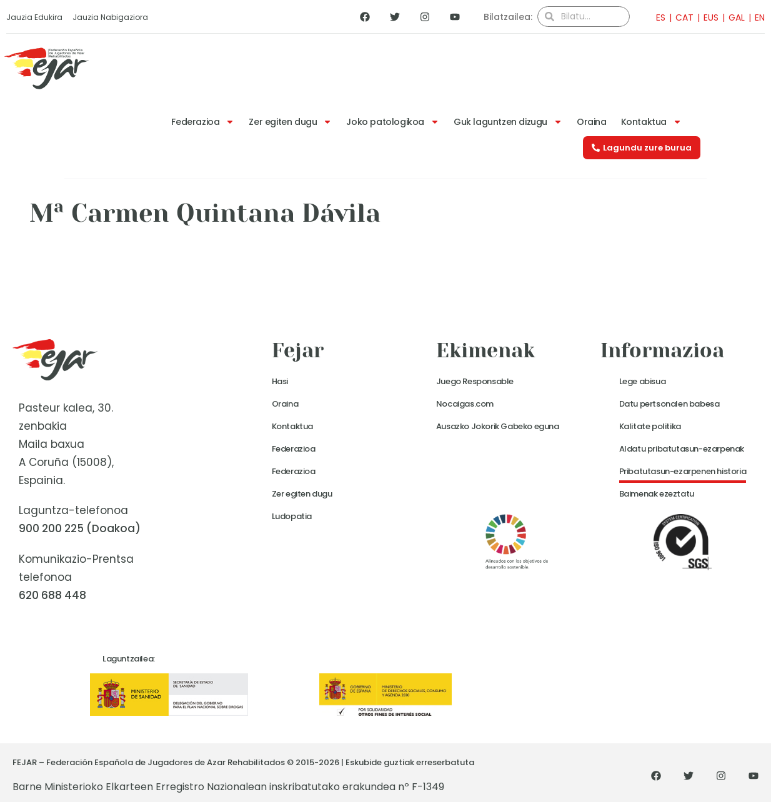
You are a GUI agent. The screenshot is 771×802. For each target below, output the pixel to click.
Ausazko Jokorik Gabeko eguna (497, 426)
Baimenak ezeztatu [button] (656, 494)
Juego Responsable (475, 381)
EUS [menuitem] (711, 17)
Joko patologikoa (392, 121)
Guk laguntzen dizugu (508, 121)
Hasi (280, 381)
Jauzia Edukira (34, 17)
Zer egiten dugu (290, 121)
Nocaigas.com (465, 404)
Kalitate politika (650, 426)
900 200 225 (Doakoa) (80, 528)
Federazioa (202, 121)
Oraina (592, 122)
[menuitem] (657, 17)
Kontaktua (651, 121)
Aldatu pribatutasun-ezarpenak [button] (681, 449)
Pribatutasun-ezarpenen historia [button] (683, 471)
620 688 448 (52, 595)
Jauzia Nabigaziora (110, 17)
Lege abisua (642, 381)
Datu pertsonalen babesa (669, 404)
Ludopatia (292, 516)
